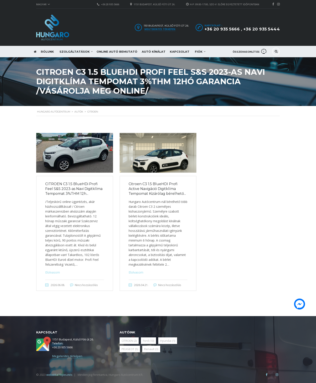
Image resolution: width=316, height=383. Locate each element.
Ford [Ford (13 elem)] (148, 341)
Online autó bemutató (117, 51)
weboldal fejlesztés (59, 375)
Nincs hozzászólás (86, 285)
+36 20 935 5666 (110, 4)
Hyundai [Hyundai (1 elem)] (167, 341)
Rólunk (47, 51)
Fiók (199, 51)
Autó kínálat (153, 51)
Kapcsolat (179, 51)
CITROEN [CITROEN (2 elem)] (129, 341)
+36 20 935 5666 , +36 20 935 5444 (242, 29)
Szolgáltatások (74, 51)
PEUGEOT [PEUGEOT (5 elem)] (130, 349)
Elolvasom (52, 272)
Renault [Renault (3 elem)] (151, 349)
